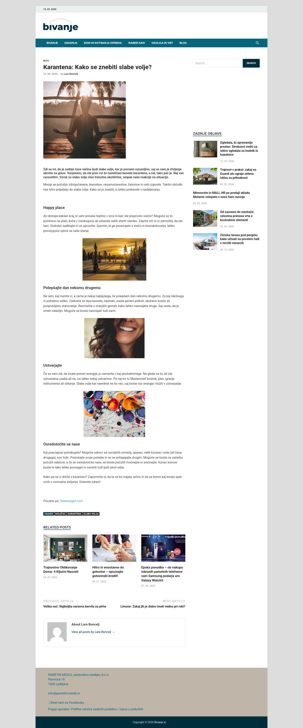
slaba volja (91, 513)
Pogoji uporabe (58, 709)
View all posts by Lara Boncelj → (93, 632)
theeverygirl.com (71, 501)
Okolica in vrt (162, 42)
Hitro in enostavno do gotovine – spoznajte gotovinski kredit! (108, 571)
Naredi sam (136, 42)
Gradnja (70, 42)
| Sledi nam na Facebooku (66, 702)
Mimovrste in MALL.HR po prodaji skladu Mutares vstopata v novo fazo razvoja (221, 195)
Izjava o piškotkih (131, 709)
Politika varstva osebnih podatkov (94, 709)
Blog (183, 42)
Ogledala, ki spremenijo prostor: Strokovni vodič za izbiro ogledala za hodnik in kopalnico (239, 148)
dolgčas (60, 513)
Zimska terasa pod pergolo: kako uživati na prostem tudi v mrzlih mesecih (239, 239)
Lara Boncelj (71, 73)
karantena (74, 513)
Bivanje (52, 42)
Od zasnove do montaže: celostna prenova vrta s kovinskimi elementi (237, 216)
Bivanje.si (160, 722)
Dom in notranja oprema (103, 42)
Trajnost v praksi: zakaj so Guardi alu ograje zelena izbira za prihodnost (238, 174)
